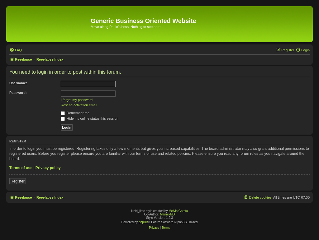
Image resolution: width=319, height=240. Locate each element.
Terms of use (20, 168)
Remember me (75, 113)
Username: (18, 83)
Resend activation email (79, 105)
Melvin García (178, 211)
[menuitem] (15, 50)
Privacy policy (48, 168)
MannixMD (167, 214)
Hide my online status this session (89, 118)
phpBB (143, 222)
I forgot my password (77, 100)
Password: (18, 93)
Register (18, 181)
